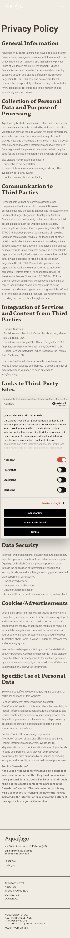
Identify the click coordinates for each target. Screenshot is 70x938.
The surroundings (16, 891)
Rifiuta (35, 531)
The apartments (14, 883)
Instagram (10, 865)
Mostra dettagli (51, 503)
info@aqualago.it (22, 850)
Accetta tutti (35, 513)
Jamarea (22, 928)
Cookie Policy (14, 923)
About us (10, 887)
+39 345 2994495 (19, 853)
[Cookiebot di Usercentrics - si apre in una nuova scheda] (52, 404)
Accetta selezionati (35, 522)
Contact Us (12, 895)
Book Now (11, 899)
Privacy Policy (35, 923)
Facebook (10, 860)
